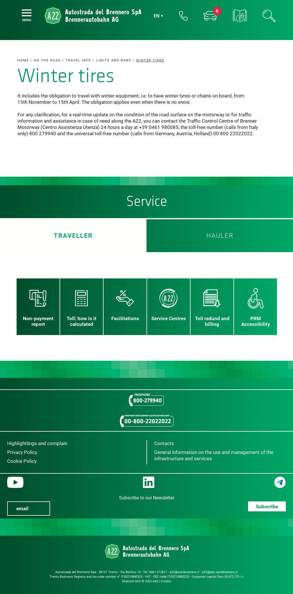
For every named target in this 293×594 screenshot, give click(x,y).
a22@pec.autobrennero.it (220, 572)
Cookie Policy (22, 461)
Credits (166, 581)
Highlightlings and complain (37, 443)
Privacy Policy (22, 452)
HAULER (219, 235)
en (156, 16)
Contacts (164, 443)
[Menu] (26, 12)
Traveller (73, 235)
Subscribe (267, 506)
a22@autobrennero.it (184, 572)
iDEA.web (151, 581)
